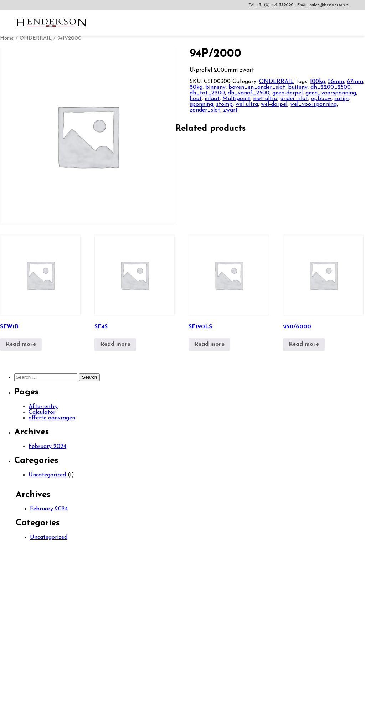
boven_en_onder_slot (256, 87)
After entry (43, 406)
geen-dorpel (287, 93)
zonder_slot (205, 110)
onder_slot (294, 99)
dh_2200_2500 (330, 87)
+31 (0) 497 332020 (276, 5)
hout (196, 99)
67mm (355, 81)
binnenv (215, 87)
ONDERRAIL (36, 38)
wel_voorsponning (313, 104)
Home (7, 38)
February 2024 (47, 446)
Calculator (42, 412)
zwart (230, 110)
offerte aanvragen (52, 418)
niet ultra (265, 99)
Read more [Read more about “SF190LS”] (209, 344)
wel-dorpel (274, 104)
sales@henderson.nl (329, 5)
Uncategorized (47, 475)
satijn (341, 99)
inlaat (212, 99)
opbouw (321, 99)
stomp (224, 104)
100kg (317, 81)
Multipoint (236, 99)
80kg (196, 87)
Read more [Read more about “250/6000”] (304, 344)
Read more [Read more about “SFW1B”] (21, 344)
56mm (336, 81)
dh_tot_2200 (207, 93)
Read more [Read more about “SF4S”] (115, 344)
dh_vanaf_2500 (248, 93)
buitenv (298, 87)
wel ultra (247, 104)
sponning (201, 104)
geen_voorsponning (330, 93)
